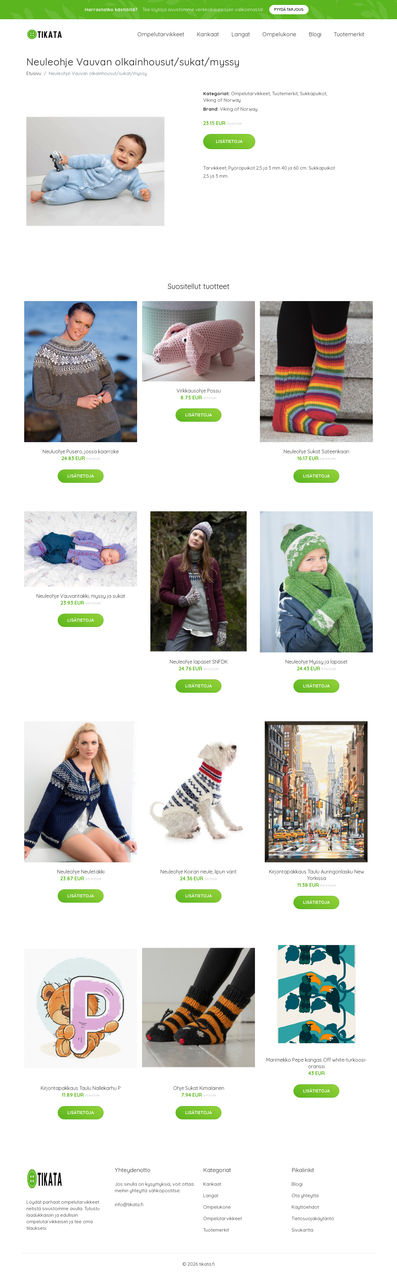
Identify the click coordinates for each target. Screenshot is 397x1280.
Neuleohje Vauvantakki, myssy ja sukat (80, 601)
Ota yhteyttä (305, 1201)
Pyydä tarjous (289, 9)
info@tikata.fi (129, 1210)
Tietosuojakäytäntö (313, 1224)
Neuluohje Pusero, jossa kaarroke (80, 457)
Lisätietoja (229, 147)
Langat (240, 37)
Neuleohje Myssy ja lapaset (316, 667)
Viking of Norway (222, 105)
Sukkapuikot (313, 99)
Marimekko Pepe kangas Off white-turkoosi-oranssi (316, 1068)
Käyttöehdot (305, 1212)
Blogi (315, 37)
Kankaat (208, 37)
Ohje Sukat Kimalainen (198, 1094)
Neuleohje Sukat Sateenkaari (316, 457)
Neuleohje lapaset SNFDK (199, 667)
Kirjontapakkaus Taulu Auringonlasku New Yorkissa (316, 880)
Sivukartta (302, 1235)
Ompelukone (279, 37)
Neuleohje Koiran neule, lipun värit (198, 877)
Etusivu (33, 79)
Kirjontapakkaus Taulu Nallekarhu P (81, 1094)
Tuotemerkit (349, 37)
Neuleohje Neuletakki (81, 877)
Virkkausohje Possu (198, 396)
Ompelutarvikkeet (160, 37)
